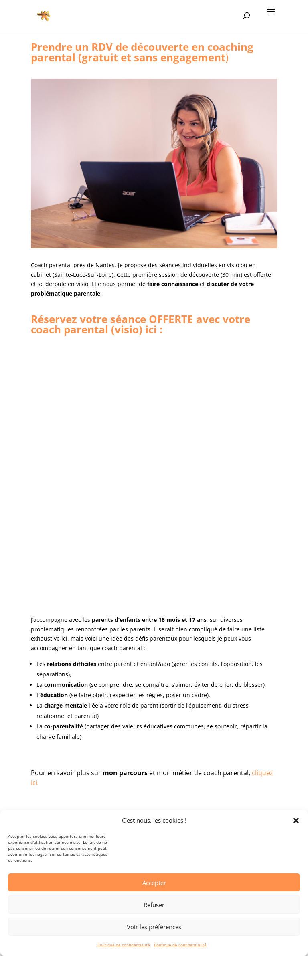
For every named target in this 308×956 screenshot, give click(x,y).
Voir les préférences (154, 927)
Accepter (154, 883)
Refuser (154, 905)
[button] (296, 821)
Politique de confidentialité (123, 945)
